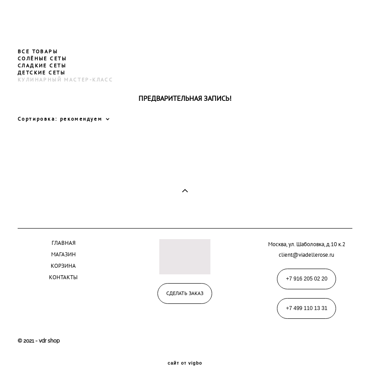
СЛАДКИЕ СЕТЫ (42, 65)
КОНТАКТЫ (63, 277)
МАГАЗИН (63, 254)
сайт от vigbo (185, 363)
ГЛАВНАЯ (63, 242)
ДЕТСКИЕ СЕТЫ (42, 72)
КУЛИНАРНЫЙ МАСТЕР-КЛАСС (65, 79)
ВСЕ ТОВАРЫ (38, 51)
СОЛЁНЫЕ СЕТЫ (42, 58)
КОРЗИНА (63, 265)
